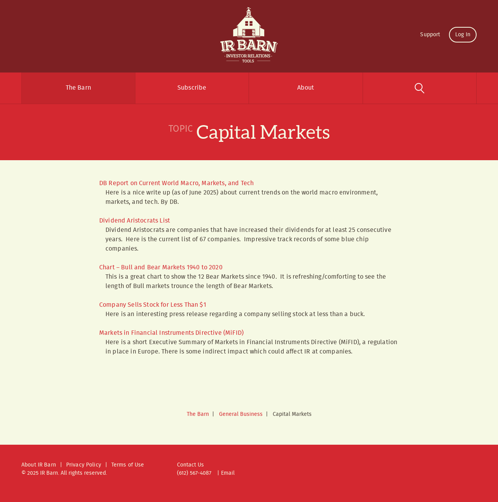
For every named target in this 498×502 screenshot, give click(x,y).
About (305, 88)
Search (420, 88)
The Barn (78, 88)
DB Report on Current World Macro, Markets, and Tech (176, 183)
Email (228, 473)
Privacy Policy (83, 465)
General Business (241, 414)
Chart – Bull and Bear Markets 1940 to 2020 (161, 267)
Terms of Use (127, 465)
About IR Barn (38, 465)
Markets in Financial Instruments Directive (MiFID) (171, 333)
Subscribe (191, 88)
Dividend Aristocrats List (134, 221)
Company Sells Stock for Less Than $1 (152, 305)
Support (430, 34)
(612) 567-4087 (194, 473)
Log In (462, 34)
